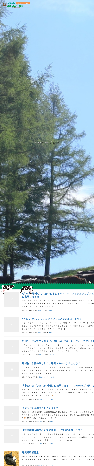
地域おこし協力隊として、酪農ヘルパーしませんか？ (51, 363)
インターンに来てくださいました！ (41, 408)
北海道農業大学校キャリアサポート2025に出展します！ (52, 430)
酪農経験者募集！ (31, 452)
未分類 (50, 310)
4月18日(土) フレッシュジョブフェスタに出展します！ (52, 319)
